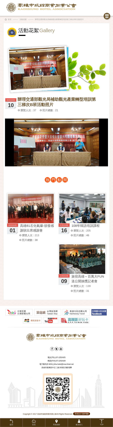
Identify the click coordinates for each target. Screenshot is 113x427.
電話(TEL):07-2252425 (56, 357)
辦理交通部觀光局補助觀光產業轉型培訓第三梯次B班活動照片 (59, 19)
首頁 (9, 19)
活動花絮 (23, 19)
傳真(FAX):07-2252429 (56, 361)
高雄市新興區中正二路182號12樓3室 (56, 368)
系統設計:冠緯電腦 (82, 414)
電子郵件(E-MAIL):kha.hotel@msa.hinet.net (56, 364)
